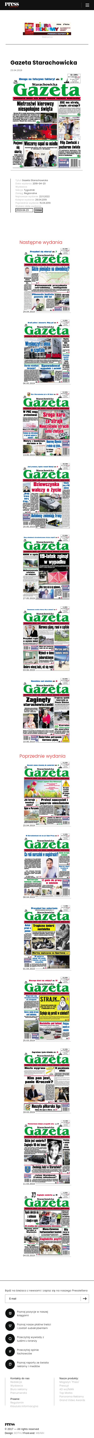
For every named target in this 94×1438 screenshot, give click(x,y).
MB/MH (40, 1433)
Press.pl (64, 1385)
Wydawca (16, 1385)
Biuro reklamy (18, 1389)
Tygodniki (29, 190)
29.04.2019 (41, 199)
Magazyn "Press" (69, 1382)
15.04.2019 (45, 203)
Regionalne (30, 193)
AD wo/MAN (66, 1389)
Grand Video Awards (72, 1400)
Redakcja (16, 1382)
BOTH (17, 1433)
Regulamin (17, 1402)
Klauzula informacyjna (24, 1406)
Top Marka (66, 1393)
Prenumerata (18, 1393)
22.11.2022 (44, 196)
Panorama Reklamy (71, 1396)
